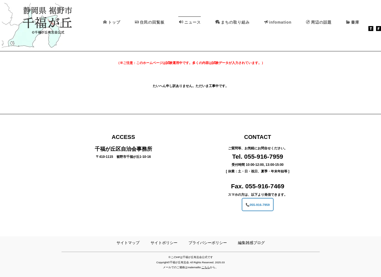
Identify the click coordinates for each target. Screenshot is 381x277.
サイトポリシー (164, 242)
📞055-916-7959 (257, 204)
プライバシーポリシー (207, 242)
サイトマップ (128, 242)
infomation (278, 22)
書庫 (352, 22)
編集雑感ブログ (251, 242)
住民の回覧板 (150, 22)
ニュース (190, 22)
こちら (206, 267)
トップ (111, 22)
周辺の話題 (319, 22)
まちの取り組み (232, 22)
